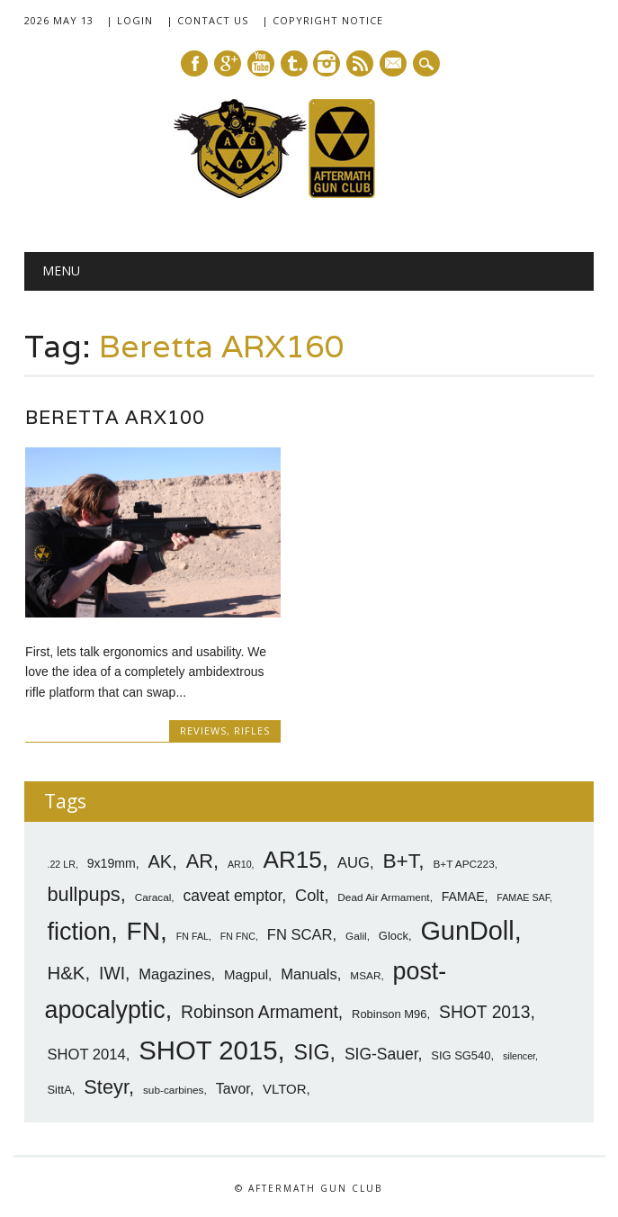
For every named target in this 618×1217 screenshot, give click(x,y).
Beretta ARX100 (115, 417)
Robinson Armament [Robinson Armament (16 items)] (259, 1010)
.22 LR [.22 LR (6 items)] (61, 862)
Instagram (326, 63)
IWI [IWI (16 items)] (112, 971)
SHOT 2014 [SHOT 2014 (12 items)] (86, 1052)
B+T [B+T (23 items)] (400, 858)
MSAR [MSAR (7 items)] (365, 974)
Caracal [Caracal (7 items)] (153, 895)
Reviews (203, 730)
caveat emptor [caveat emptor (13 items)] (233, 894)
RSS (359, 63)
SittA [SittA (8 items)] (59, 1088)
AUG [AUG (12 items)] (353, 861)
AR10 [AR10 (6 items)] (240, 862)
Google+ (227, 63)
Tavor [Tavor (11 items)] (233, 1087)
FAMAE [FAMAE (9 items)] (463, 895)
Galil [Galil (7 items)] (356, 935)
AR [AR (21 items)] (199, 859)
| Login (129, 20)
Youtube (260, 63)
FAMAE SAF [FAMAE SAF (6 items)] (523, 895)
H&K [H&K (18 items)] (66, 970)
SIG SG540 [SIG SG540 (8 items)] (460, 1053)
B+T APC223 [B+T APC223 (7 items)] (463, 862)
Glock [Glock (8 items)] (393, 935)
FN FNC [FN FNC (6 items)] (237, 935)
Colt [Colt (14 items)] (309, 894)
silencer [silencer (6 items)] (519, 1054)
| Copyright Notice (322, 20)
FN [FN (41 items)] (144, 929)
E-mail (394, 65)
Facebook (194, 63)
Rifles (252, 730)
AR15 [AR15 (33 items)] (292, 857)
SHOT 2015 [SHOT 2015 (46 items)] (208, 1048)
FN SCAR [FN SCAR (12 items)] (300, 933)
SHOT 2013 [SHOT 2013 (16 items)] (485, 1010)
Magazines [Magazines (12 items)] (174, 972)
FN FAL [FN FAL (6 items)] (192, 935)
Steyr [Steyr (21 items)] (106, 1085)
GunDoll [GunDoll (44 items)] (467, 929)
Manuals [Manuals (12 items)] (309, 972)
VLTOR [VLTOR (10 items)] (285, 1087)
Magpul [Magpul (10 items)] (246, 972)
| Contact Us (207, 20)
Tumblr (294, 63)
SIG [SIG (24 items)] (312, 1050)
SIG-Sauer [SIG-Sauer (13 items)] (381, 1052)
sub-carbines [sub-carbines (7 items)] (173, 1088)
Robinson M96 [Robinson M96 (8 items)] (389, 1012)
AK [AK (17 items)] (160, 860)
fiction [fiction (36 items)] (79, 930)
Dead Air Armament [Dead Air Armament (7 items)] (383, 895)
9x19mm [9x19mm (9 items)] (111, 861)
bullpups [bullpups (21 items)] (83, 892)
